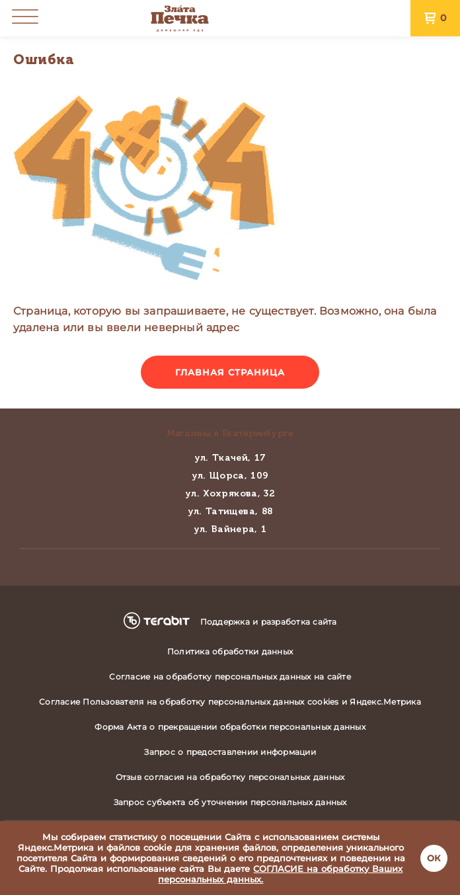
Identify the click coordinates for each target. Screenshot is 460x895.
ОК (434, 858)
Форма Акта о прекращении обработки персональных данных (230, 727)
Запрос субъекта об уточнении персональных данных (230, 802)
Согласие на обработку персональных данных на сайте (230, 676)
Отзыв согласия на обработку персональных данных (230, 777)
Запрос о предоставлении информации (230, 752)
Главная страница (230, 372)
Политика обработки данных (230, 651)
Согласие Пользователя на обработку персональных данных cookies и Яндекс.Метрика (230, 702)
